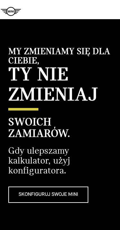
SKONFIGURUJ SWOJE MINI (48, 194)
